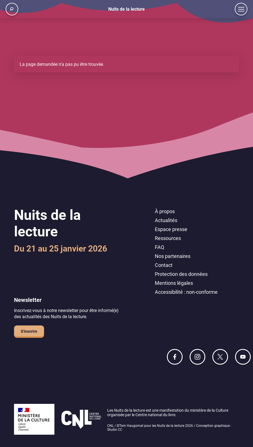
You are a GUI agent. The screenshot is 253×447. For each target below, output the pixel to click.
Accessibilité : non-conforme (186, 292)
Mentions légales (174, 283)
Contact (164, 265)
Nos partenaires (172, 256)
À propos (165, 211)
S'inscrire (29, 331)
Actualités (166, 220)
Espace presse (171, 229)
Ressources (168, 238)
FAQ (159, 247)
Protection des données (181, 274)
